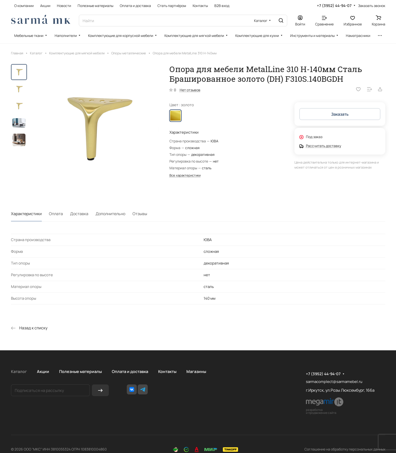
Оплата (56, 213)
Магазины (196, 371)
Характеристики (26, 213)
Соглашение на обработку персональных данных (344, 449)
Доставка (79, 213)
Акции (43, 371)
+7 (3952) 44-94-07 (334, 5)
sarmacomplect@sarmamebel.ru (334, 381)
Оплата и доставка (130, 371)
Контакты (167, 371)
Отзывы (139, 213)
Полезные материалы (80, 371)
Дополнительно (110, 213)
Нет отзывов (190, 90)
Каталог (19, 371)
